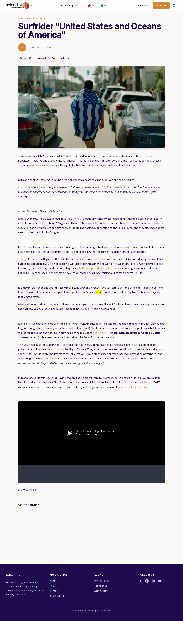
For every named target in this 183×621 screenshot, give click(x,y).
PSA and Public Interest (31, 18)
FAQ (52, 586)
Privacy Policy (101, 581)
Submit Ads (142, 5)
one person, (100, 333)
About (53, 581)
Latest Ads (161, 5)
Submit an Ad (57, 596)
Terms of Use (101, 586)
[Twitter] (140, 581)
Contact (54, 591)
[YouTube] (159, 581)
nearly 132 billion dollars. (133, 387)
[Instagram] (153, 581)
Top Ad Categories (70, 5)
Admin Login (100, 591)
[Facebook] (147, 581)
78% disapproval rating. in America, (100, 268)
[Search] (174, 5)
